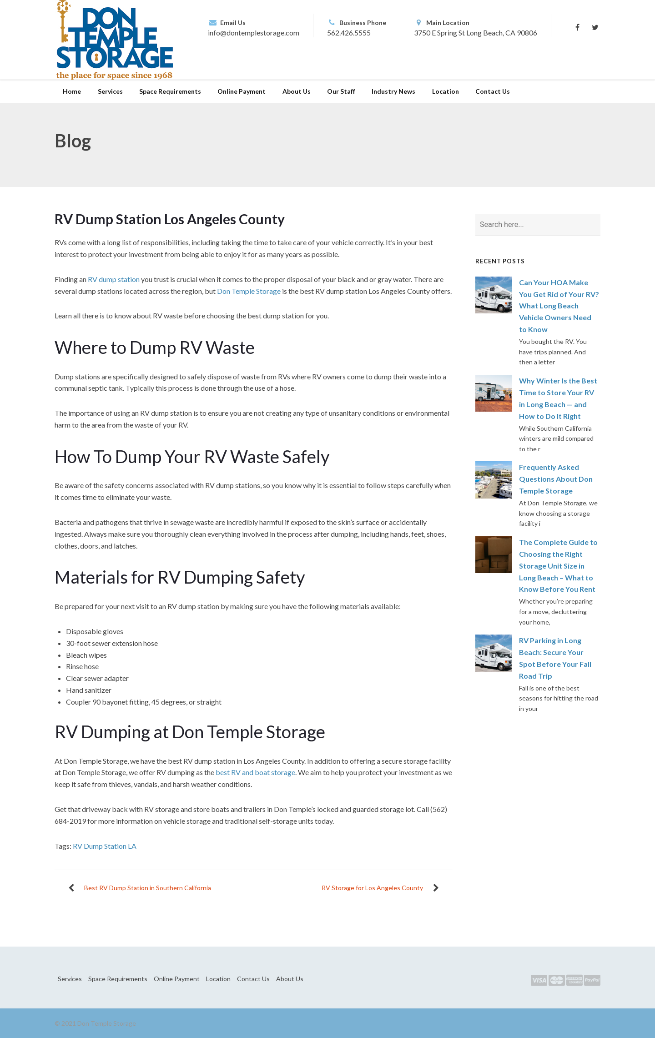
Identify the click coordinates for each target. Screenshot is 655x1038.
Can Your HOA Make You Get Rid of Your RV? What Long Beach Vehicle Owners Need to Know (559, 306)
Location (445, 91)
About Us (296, 91)
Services (110, 91)
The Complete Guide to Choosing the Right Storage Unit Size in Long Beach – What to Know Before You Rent (558, 566)
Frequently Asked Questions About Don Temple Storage (556, 479)
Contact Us (492, 91)
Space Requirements (170, 91)
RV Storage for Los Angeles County (372, 888)
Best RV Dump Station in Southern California (147, 888)
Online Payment (241, 91)
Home (72, 91)
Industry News (393, 91)
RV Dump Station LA (104, 845)
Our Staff (341, 91)
